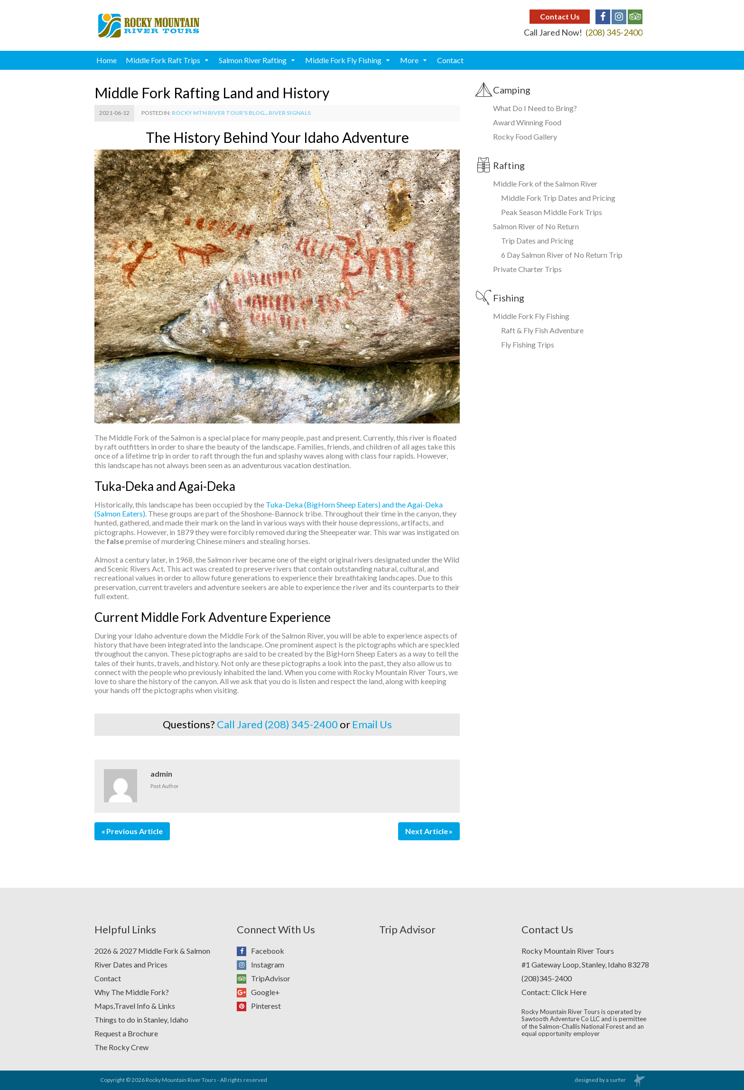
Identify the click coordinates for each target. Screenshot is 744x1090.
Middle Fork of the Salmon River (545, 183)
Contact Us (560, 16)
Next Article (426, 831)
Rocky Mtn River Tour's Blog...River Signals (241, 112)
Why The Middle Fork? (131, 991)
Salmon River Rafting (253, 60)
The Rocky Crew (121, 1047)
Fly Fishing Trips (527, 344)
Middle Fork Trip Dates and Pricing (558, 197)
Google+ (258, 992)
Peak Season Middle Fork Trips (551, 211)
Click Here (568, 991)
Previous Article (134, 831)
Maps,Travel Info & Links (134, 1005)
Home (106, 60)
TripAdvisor (263, 979)
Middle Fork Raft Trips (163, 60)
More (409, 60)
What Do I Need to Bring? (535, 108)
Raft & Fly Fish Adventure (542, 330)
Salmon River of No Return (536, 226)
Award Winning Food (527, 122)
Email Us (372, 724)
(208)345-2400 (546, 978)
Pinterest (259, 1006)
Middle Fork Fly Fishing (343, 60)
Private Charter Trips (527, 268)
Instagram (260, 965)
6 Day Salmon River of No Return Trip (562, 254)
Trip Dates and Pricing (537, 240)
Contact (450, 60)
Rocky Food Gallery (525, 136)
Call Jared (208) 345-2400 (277, 724)
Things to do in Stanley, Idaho (141, 1019)
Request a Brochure (126, 1033)
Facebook (260, 951)
